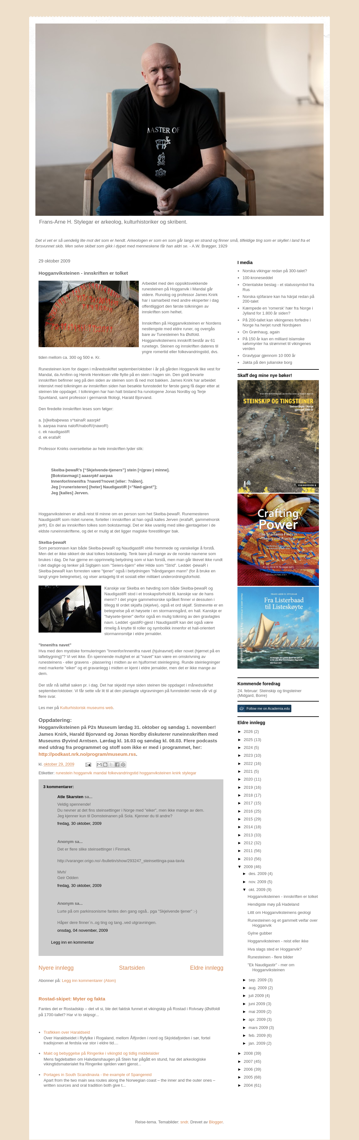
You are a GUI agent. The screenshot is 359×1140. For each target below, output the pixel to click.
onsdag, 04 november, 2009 (82, 930)
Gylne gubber (259, 933)
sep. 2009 (258, 980)
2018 (249, 795)
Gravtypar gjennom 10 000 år (268, 355)
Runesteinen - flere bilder (270, 957)
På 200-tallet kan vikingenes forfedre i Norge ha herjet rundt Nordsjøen (276, 322)
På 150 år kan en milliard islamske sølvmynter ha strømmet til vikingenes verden (276, 344)
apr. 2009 (258, 1019)
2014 (249, 827)
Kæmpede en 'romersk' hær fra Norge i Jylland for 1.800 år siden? (277, 310)
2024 (249, 747)
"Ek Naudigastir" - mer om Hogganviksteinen (270, 967)
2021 (249, 771)
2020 (249, 779)
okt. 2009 (258, 889)
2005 (249, 1077)
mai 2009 (258, 1011)
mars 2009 (259, 1027)
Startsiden (132, 968)
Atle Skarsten (70, 796)
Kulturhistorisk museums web (86, 707)
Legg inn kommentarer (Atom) (89, 980)
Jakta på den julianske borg (267, 362)
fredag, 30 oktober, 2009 (79, 823)
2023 (249, 755)
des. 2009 (258, 873)
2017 (249, 803)
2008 (249, 1053)
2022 (249, 763)
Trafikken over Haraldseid (67, 1032)
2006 (249, 1069)
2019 (249, 787)
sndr (184, 1122)
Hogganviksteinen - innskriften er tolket (282, 896)
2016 (249, 811)
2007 (249, 1061)
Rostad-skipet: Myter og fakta (72, 998)
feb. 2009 (258, 1035)
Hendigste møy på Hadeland (273, 904)
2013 (249, 835)
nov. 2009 (258, 881)
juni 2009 (257, 1003)
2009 (249, 866)
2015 (249, 819)
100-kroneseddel (257, 277)
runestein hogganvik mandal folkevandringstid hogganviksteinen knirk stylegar (126, 773)
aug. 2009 (258, 987)
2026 (249, 731)
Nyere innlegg (56, 968)
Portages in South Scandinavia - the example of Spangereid (98, 1074)
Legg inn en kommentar (72, 942)
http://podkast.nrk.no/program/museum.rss (87, 754)
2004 (249, 1085)
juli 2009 (257, 995)
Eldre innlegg (206, 968)
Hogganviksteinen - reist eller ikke (277, 941)
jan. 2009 (258, 1043)
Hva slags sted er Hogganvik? (274, 949)
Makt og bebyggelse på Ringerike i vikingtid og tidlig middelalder (101, 1053)
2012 (249, 842)
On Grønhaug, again (261, 332)
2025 (249, 739)
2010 (249, 858)
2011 (249, 850)
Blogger (216, 1122)
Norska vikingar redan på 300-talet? (274, 270)
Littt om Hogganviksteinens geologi (279, 912)
